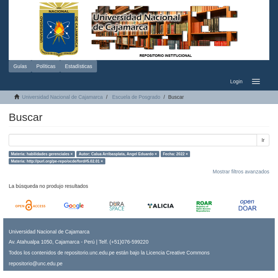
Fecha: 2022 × (175, 154)
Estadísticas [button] (78, 66)
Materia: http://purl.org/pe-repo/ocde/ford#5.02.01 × (57, 161)
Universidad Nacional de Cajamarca (62, 97)
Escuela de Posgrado (136, 97)
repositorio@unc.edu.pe (36, 263)
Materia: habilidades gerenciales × (42, 154)
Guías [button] (20, 66)
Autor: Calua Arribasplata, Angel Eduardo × (118, 154)
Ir (263, 140)
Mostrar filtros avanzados (241, 171)
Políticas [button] (45, 66)
